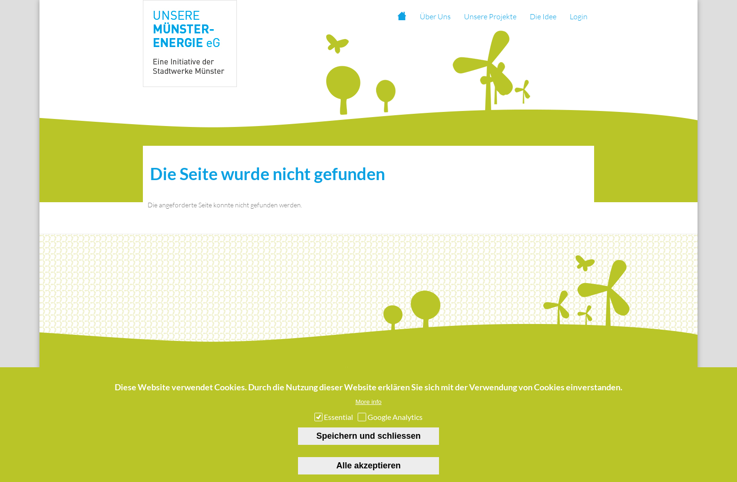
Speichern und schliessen (368, 442)
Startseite (177, 371)
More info (368, 407)
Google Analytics (395, 423)
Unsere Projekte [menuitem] (490, 16)
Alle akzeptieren (368, 471)
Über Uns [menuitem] (435, 16)
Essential (338, 423)
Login (579, 16)
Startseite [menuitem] (401, 16)
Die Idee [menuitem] (543, 16)
